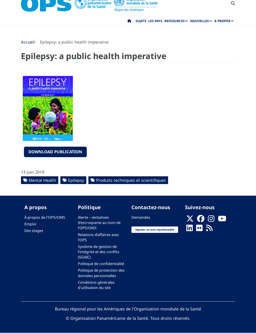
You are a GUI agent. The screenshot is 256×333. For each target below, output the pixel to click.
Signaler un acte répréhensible (154, 229)
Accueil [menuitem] (129, 22)
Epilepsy (76, 180)
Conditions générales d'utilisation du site (96, 285)
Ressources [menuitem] (174, 21)
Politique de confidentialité (101, 263)
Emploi (30, 223)
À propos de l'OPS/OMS (44, 217)
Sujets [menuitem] (141, 21)
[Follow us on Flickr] (199, 229)
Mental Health (42, 180)
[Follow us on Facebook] (200, 220)
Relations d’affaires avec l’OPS (98, 237)
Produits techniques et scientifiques (131, 180)
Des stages (33, 230)
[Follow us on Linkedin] (189, 229)
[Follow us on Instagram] (211, 220)
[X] (190, 220)
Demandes (140, 217)
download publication (55, 151)
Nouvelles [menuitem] (199, 21)
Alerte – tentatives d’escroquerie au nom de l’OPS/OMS (99, 222)
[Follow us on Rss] (209, 229)
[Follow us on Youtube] (222, 220)
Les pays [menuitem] (155, 21)
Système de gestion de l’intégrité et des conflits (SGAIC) (98, 252)
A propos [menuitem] (222, 21)
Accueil (28, 42)
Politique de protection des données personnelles (101, 273)
